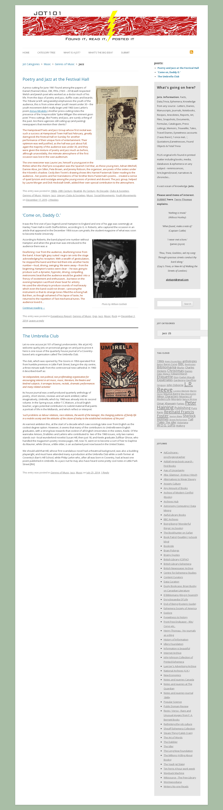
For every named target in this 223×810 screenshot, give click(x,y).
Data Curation (171, 581)
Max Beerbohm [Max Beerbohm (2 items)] (188, 394)
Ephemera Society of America (180, 608)
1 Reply (105, 472)
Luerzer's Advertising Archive (180, 666)
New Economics (172, 675)
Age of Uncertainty (174, 470)
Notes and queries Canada (179, 679)
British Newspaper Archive (178, 568)
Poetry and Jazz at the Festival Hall (56, 79)
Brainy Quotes (172, 555)
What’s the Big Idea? (100, 52)
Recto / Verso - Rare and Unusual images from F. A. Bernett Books (178, 715)
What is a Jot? (72, 52)
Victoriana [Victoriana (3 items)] (182, 422)
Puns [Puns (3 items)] (194, 408)
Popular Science (173, 702)
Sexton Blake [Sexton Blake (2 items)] (175, 416)
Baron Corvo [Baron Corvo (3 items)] (170, 364)
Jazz (53, 195)
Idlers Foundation (173, 644)
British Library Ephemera (177, 563)
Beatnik (78, 191)
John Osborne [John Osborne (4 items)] (175, 385)
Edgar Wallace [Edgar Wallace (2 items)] (164, 374)
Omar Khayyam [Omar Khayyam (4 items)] (166, 403)
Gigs (94, 316)
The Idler (169, 746)
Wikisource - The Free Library (180, 777)
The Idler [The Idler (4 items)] (170, 422)
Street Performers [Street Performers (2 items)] (178, 419)
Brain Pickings (171, 550)
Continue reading (34, 307)
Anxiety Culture (172, 483)
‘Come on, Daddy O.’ (42, 215)
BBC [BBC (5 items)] (181, 364)
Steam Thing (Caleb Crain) (178, 733)
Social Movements (104, 195)
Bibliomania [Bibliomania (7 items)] (166, 367)
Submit (125, 52)
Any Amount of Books (176, 488)
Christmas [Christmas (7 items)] (175, 370)
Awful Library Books (175, 515)
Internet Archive (172, 653)
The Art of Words (173, 737)
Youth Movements (126, 195)
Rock (114, 316)
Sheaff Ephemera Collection (179, 728)
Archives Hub (171, 501)
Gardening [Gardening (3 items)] (179, 380)
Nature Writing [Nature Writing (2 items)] (189, 399)
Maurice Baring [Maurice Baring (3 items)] (171, 393)
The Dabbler (171, 742)
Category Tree (46, 52)
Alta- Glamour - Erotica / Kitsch (180, 474)
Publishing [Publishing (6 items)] (182, 408)
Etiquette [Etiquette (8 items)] (165, 376)
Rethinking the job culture (178, 724)
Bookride (169, 546)
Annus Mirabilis (38, 111)
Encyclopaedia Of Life (176, 599)
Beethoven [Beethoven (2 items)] (190, 364)
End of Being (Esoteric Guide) (180, 604)
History (46, 195)
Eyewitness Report (61, 316)
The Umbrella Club (41, 336)
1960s (54, 191)
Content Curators (173, 577)
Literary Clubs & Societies (71, 195)
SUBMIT (162, 199)
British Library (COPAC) (176, 559)
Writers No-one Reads (176, 786)
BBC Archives (171, 519)
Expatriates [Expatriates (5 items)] (165, 380)
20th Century (65, 191)
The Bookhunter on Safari (178, 532)
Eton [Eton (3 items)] (176, 377)
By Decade (103, 191)
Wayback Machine (174, 773)
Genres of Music (32, 195)
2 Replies (53, 199)
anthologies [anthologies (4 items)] (189, 361)
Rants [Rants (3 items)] (160, 412)
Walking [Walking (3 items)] (180, 425)
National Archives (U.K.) (176, 670)
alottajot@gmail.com (177, 279)
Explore (168, 612)
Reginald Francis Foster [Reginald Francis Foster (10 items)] (175, 413)
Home (26, 52)
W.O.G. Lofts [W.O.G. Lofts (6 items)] (166, 425)
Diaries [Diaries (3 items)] (188, 371)
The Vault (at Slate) (174, 764)
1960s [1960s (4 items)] (160, 361)
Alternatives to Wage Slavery (180, 479)
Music (90, 195)
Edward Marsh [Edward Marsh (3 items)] (179, 373)
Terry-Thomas (183, 199)
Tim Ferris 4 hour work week (179, 768)
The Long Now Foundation (178, 750)
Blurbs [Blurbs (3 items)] (180, 367)
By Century (89, 191)
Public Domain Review (176, 706)
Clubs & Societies (119, 191)
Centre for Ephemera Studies (180, 572)
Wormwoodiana (173, 782)
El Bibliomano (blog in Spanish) (181, 595)
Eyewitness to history (176, 617)
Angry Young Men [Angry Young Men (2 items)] (173, 361)
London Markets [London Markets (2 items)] (181, 391)
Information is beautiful (177, 648)
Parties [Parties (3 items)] (180, 403)
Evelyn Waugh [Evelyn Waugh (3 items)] (187, 377)
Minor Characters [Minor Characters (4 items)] (168, 396)
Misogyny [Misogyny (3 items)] (176, 399)
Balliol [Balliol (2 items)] (160, 364)
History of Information (176, 639)
